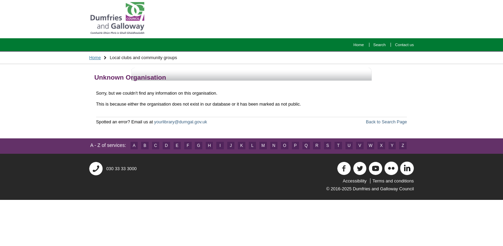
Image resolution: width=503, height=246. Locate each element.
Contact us (404, 45)
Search (379, 45)
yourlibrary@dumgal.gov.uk (180, 121)
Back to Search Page (386, 121)
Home (358, 45)
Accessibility (355, 180)
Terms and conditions (393, 180)
